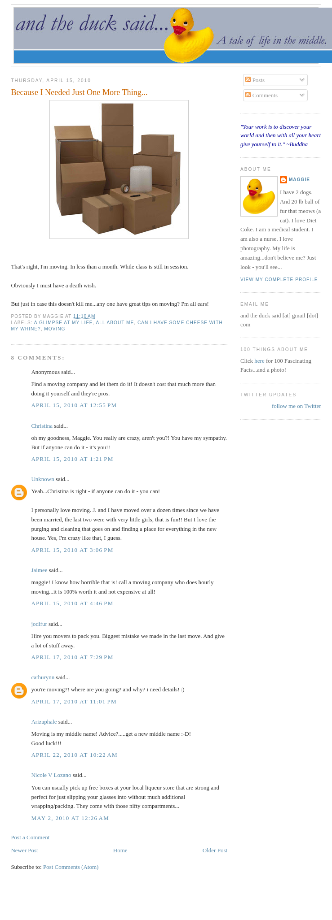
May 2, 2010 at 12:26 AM (70, 818)
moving (54, 328)
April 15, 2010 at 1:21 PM (72, 459)
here (260, 360)
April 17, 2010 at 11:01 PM (74, 701)
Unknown (42, 479)
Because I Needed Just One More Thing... (79, 92)
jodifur (39, 624)
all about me (115, 322)
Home (120, 850)
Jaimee (39, 570)
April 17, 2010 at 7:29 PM (72, 657)
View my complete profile (279, 279)
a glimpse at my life (63, 322)
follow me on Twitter (296, 406)
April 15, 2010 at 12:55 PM (74, 405)
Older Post (215, 850)
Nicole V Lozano (51, 775)
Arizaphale (44, 721)
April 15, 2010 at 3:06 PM (72, 550)
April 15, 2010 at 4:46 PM (72, 603)
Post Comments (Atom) (71, 867)
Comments (261, 95)
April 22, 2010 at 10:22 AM (74, 754)
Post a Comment (30, 837)
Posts (255, 80)
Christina (42, 425)
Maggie (299, 179)
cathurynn (42, 677)
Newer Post (24, 850)
